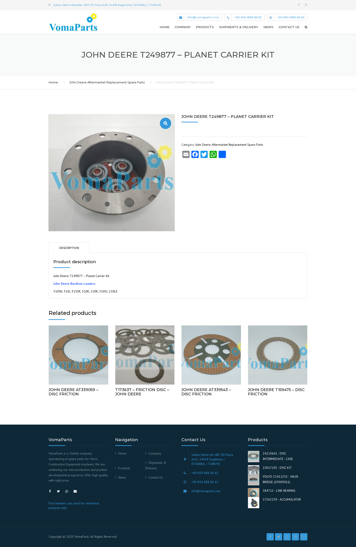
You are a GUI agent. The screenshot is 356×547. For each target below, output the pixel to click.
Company (183, 27)
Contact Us (289, 27)
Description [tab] (69, 248)
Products (205, 27)
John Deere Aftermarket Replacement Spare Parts (107, 82)
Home (164, 27)
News (268, 27)
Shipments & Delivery (238, 27)
